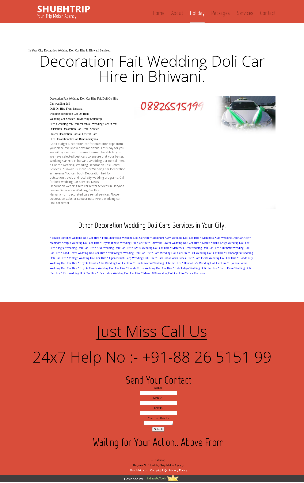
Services (245, 12)
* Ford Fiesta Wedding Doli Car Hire (214, 258)
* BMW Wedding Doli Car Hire (150, 248)
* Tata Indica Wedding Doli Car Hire (118, 273)
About (177, 12)
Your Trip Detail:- (158, 418)
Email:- (158, 408)
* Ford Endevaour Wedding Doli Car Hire (124, 237)
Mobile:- (158, 397)
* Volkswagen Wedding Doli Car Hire (128, 253)
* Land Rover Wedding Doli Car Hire (83, 253)
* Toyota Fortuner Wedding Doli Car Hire (74, 237)
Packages (220, 12)
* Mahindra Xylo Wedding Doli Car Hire (224, 237)
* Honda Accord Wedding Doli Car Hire (157, 263)
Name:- (158, 387)
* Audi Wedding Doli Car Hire (113, 248)
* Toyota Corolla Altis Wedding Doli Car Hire (105, 263)
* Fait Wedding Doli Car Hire (205, 253)
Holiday (197, 12)
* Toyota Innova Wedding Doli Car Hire (124, 242)
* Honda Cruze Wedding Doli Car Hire (149, 268)
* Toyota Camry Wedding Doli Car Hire (101, 268)
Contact (268, 12)
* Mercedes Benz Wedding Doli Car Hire (194, 248)
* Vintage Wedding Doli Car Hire (86, 258)
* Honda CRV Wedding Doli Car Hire (204, 263)
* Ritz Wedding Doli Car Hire (78, 273)
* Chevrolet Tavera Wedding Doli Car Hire (173, 242)
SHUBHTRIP (63, 9)
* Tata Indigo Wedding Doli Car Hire (195, 268)
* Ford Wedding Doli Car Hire (169, 253)
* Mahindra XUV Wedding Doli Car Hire (174, 237)
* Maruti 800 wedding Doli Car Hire (162, 273)
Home (158, 12)
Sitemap (160, 460)
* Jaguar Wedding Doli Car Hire (75, 248)
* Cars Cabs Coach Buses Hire (173, 258)
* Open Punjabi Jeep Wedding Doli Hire (131, 258)
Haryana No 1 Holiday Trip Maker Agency (158, 465)
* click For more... (196, 273)
